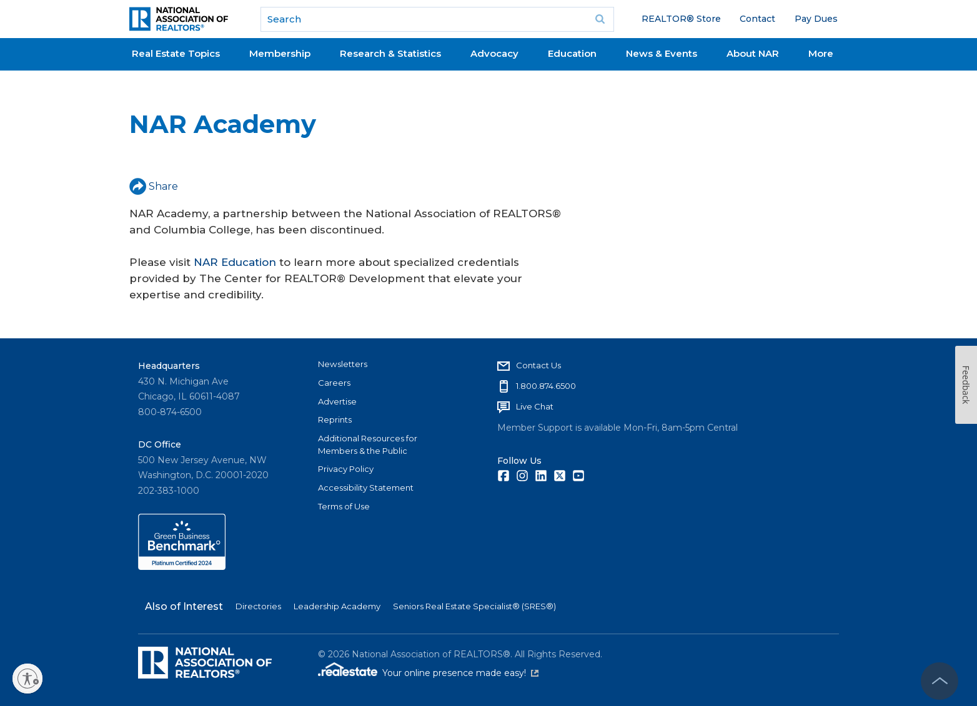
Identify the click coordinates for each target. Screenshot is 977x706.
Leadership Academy (337, 606)
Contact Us (538, 365)
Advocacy (494, 53)
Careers (334, 383)
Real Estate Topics (176, 53)
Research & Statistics (390, 53)
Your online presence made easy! (460, 673)
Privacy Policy (346, 469)
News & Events (661, 53)
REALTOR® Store (681, 18)
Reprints (335, 419)
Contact (757, 18)
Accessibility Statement (366, 488)
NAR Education (235, 262)
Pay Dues (816, 18)
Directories (258, 606)
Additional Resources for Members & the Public (367, 444)
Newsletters (342, 364)
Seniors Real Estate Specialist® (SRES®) (474, 606)
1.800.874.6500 (546, 386)
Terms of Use (344, 506)
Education (572, 53)
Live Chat (534, 406)
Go (600, 19)
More (820, 53)
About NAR (753, 53)
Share (153, 186)
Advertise (337, 401)
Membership (279, 53)
